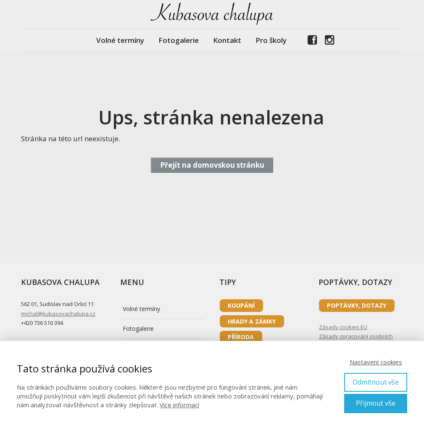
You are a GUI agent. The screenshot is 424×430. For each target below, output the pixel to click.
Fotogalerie (178, 40)
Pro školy (271, 40)
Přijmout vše (375, 403)
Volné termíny (120, 40)
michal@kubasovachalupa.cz (58, 313)
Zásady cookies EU (343, 327)
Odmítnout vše (376, 382)
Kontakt (227, 40)
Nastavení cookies (376, 362)
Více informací (179, 405)
